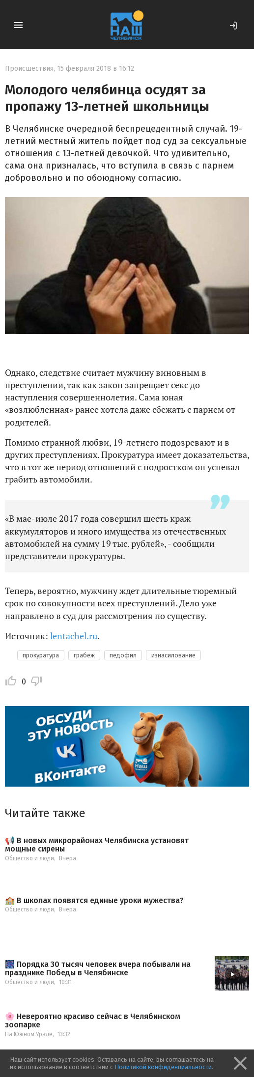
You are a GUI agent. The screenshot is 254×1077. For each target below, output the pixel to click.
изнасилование (173, 655)
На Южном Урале (29, 1034)
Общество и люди (29, 858)
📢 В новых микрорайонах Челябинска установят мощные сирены (97, 844)
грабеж (84, 655)
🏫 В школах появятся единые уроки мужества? (94, 900)
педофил (123, 655)
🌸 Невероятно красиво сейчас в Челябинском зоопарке (92, 1020)
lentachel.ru (73, 636)
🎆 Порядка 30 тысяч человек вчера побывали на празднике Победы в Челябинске (98, 968)
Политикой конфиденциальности (163, 1067)
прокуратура (41, 655)
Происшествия (29, 68)
